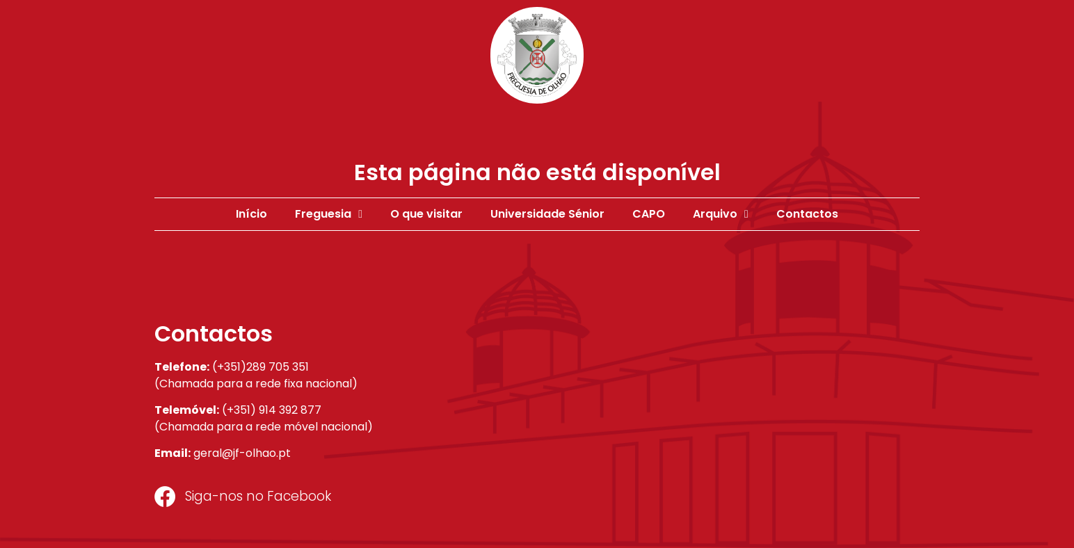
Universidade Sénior (547, 214)
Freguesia (328, 214)
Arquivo (720, 214)
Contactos (807, 214)
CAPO (648, 214)
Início (251, 214)
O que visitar (426, 214)
